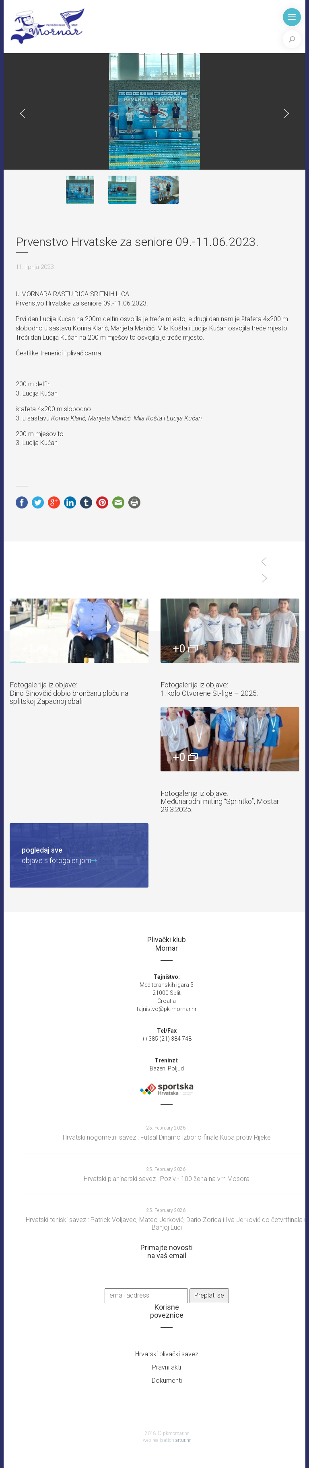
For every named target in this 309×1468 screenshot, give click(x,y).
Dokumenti (167, 1380)
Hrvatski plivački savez (166, 1354)
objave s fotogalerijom (56, 855)
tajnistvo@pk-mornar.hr (167, 1009)
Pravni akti (166, 1367)
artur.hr (183, 1440)
